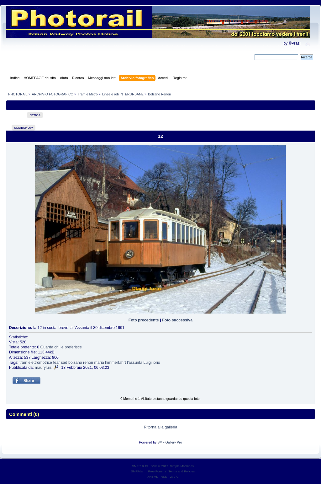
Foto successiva (177, 320)
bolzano (75, 362)
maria (99, 362)
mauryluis (43, 367)
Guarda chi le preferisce (61, 347)
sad (64, 362)
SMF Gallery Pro (169, 442)
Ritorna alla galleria (160, 427)
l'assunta (134, 362)
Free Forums (157, 471)
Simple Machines (182, 466)
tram (23, 362)
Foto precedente (144, 320)
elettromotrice (40, 362)
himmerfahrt (115, 362)
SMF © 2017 (159, 466)
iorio (156, 362)
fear (56, 362)
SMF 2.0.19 (140, 466)
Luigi (147, 362)
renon (88, 362)
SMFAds (137, 471)
